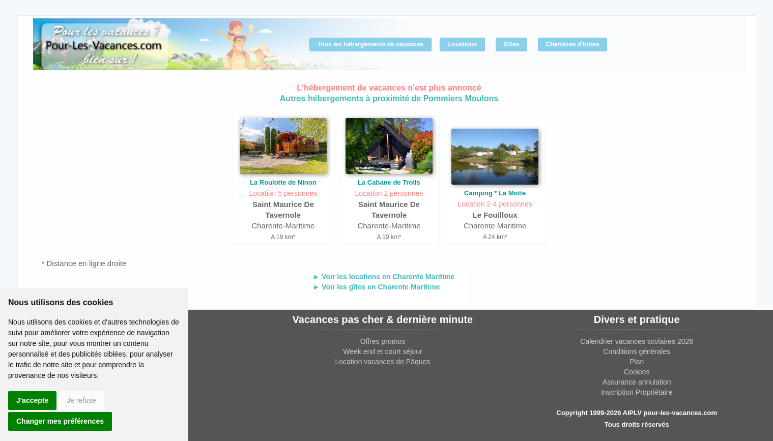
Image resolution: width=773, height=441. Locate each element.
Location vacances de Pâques (383, 362)
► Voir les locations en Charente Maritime (384, 277)
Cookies (637, 372)
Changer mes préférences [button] (60, 421)
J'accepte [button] (32, 400)
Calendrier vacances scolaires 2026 (636, 341)
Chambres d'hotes (572, 44)
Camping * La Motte (495, 193)
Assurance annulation (637, 382)
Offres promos (382, 341)
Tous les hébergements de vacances (370, 44)
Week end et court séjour (382, 351)
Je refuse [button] (81, 400)
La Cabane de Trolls (389, 182)
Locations (462, 44)
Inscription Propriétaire (636, 392)
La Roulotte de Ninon (283, 182)
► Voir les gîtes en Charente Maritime (376, 287)
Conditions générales (636, 351)
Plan (636, 362)
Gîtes (511, 44)
